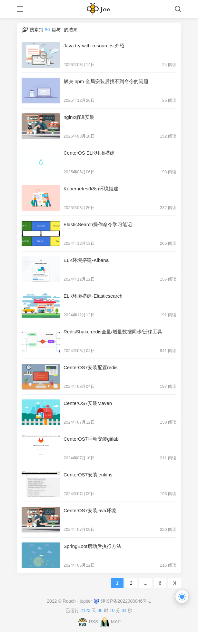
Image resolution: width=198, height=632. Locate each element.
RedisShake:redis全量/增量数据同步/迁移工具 (113, 331)
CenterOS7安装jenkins (88, 474)
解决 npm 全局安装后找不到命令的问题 (106, 81)
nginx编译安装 (79, 117)
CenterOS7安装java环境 (90, 510)
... (146, 583)
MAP (116, 621)
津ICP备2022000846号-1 (126, 601)
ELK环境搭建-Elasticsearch (93, 296)
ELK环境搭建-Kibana (86, 260)
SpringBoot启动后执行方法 (92, 546)
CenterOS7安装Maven (88, 403)
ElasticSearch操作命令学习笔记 (98, 224)
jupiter (86, 601)
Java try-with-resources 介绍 (94, 45)
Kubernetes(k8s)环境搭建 (91, 188)
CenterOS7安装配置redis (91, 367)
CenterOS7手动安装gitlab (91, 439)
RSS (93, 621)
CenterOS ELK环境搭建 (89, 153)
